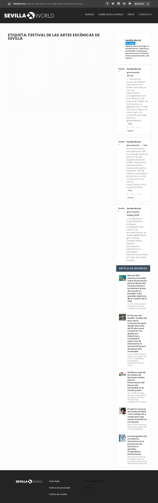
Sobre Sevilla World (110, 16)
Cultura (14, 88)
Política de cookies (58, 491)
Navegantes (132, 358)
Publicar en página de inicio (136, 302)
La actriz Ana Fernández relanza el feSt (33, 79)
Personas (142, 422)
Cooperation (138, 356)
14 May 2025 (133, 212)
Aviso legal (54, 478)
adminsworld (20, 85)
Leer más (16, 113)
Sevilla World (134, 66)
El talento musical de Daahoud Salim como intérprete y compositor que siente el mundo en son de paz (137, 413)
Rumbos (40, 85)
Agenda (89, 16)
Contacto (145, 16)
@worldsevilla (133, 70)
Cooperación (133, 306)
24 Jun (130, 73)
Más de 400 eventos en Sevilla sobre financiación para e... (55, 3)
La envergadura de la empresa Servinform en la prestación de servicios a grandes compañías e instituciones (137, 442)
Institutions (132, 360)
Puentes (142, 306)
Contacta (87, 485)
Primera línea (133, 393)
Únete (131, 16)
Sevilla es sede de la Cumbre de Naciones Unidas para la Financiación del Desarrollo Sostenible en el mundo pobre (136, 378)
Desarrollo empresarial (137, 461)
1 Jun (145, 142)
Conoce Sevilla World (93, 478)
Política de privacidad (59, 485)
